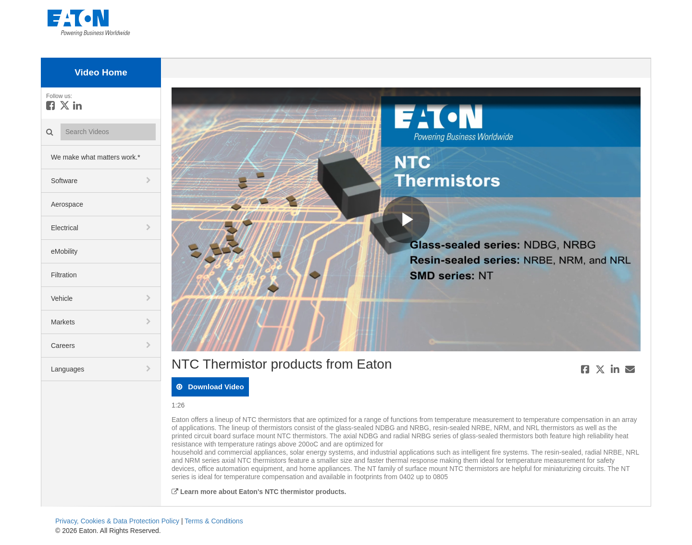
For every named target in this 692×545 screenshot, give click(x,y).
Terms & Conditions (214, 521)
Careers (63, 345)
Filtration (64, 275)
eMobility (64, 251)
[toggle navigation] (149, 180)
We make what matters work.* (95, 157)
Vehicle (62, 298)
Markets (63, 322)
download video (215, 387)
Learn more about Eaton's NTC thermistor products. (259, 491)
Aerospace (67, 204)
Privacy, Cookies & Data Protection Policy (117, 521)
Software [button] (64, 181)
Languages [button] (67, 369)
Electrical (64, 228)
